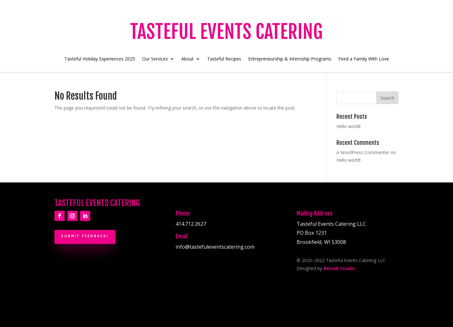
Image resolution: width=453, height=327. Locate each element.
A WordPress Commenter (362, 152)
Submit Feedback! (85, 236)
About (187, 59)
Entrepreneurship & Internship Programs (289, 59)
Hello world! (348, 126)
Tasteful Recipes (224, 59)
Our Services (155, 59)
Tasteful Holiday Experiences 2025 (99, 59)
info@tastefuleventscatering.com (215, 246)
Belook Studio (339, 268)
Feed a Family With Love (363, 59)
